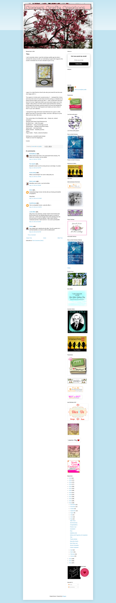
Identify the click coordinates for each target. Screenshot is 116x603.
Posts (70, 584)
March (72, 552)
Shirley (31, 226)
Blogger (64, 596)
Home (44, 238)
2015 (70, 500)
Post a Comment (32, 234)
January (72, 556)
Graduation (72, 529)
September (73, 510)
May (71, 519)
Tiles (71, 537)
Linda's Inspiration (74, 547)
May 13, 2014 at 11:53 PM (35, 207)
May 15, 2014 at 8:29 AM (35, 221)
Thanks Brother (73, 539)
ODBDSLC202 (73, 533)
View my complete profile (80, 89)
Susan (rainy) (32, 172)
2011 (70, 562)
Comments (71, 587)
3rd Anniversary (73, 522)
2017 (70, 496)
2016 (70, 498)
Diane (30, 190)
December (72, 504)
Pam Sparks (32, 163)
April (71, 550)
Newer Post (29, 238)
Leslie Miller (32, 211)
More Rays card (73, 543)
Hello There (72, 520)
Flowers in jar (73, 526)
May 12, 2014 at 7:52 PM (35, 159)
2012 (70, 560)
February (72, 554)
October (72, 508)
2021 (70, 488)
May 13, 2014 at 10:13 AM (35, 198)
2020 (70, 490)
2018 (70, 494)
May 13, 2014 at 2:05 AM (35, 185)
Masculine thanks (74, 541)
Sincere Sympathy (74, 545)
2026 (70, 478)
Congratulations (73, 524)
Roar (71, 531)
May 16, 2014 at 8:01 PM (35, 231)
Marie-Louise (32, 181)
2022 (70, 486)
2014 (70, 502)
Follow (68, 268)
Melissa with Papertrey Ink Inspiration (79, 535)
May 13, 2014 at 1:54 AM (35, 176)
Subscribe (79, 64)
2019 (70, 492)
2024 (70, 482)
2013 (70, 558)
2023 (70, 484)
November (72, 506)
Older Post (60, 238)
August (72, 512)
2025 (70, 480)
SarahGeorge (32, 203)
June (71, 516)
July (71, 514)
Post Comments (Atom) (37, 240)
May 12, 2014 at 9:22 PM (35, 167)
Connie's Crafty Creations (55, 8)
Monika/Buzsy (32, 153)
